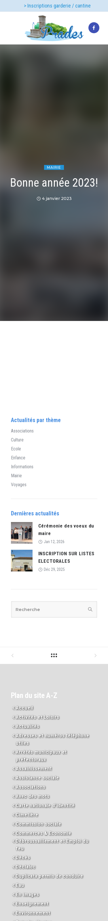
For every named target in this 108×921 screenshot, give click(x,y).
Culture (17, 440)
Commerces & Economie (43, 833)
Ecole (16, 449)
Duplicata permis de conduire (49, 876)
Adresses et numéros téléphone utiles (52, 739)
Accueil (24, 708)
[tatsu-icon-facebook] (93, 28)
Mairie (54, 167)
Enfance (18, 458)
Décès (23, 857)
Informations (22, 467)
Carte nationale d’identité (45, 805)
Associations (22, 431)
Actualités (27, 726)
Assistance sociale (37, 778)
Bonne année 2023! (54, 183)
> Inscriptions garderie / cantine (57, 6)
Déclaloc (26, 867)
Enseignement (32, 904)
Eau (20, 885)
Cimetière (27, 815)
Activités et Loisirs (37, 717)
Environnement (33, 913)
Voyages (18, 484)
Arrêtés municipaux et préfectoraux (41, 755)
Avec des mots (32, 796)
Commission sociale (38, 824)
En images (27, 894)
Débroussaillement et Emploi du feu (52, 844)
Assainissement (34, 768)
